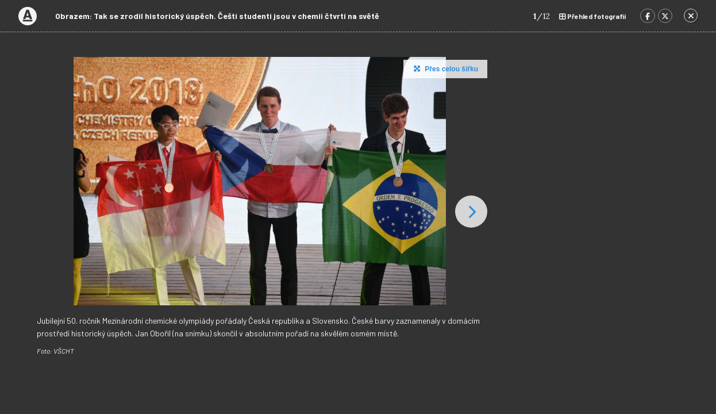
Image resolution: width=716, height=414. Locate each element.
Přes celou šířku (444, 68)
